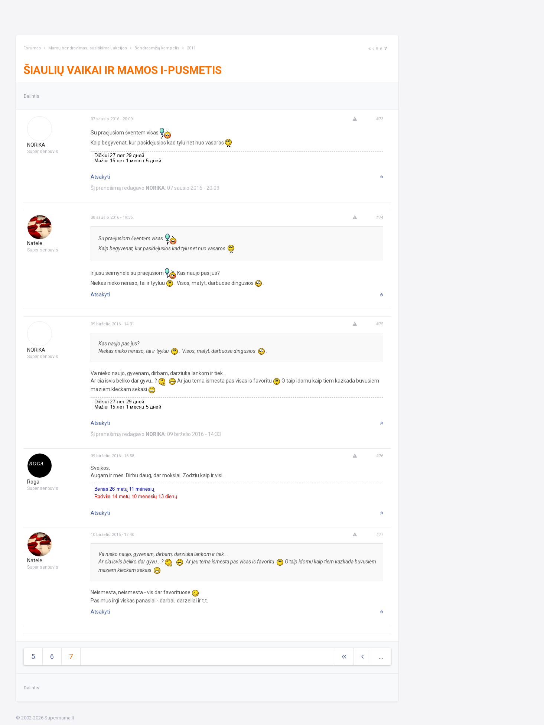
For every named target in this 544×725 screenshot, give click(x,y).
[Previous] (373, 48)
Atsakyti (100, 177)
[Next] (369, 48)
